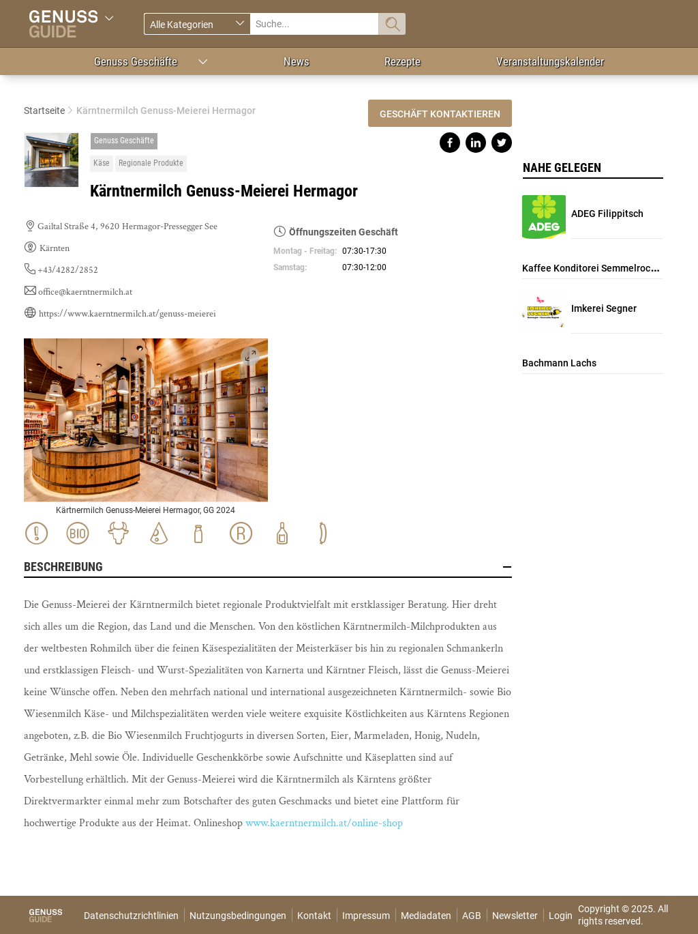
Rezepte (402, 61)
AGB (471, 915)
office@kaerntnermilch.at (85, 292)
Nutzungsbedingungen (237, 915)
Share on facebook (450, 142)
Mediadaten (426, 915)
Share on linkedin (476, 142)
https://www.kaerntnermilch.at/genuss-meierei (127, 314)
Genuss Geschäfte (135, 61)
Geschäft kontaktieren (440, 113)
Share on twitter (501, 142)
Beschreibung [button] (268, 567)
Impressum (366, 915)
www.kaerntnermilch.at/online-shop (324, 823)
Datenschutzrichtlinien (131, 915)
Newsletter (515, 915)
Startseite (44, 110)
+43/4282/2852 (67, 270)
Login (561, 915)
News (296, 61)
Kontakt (314, 915)
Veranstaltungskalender (550, 61)
